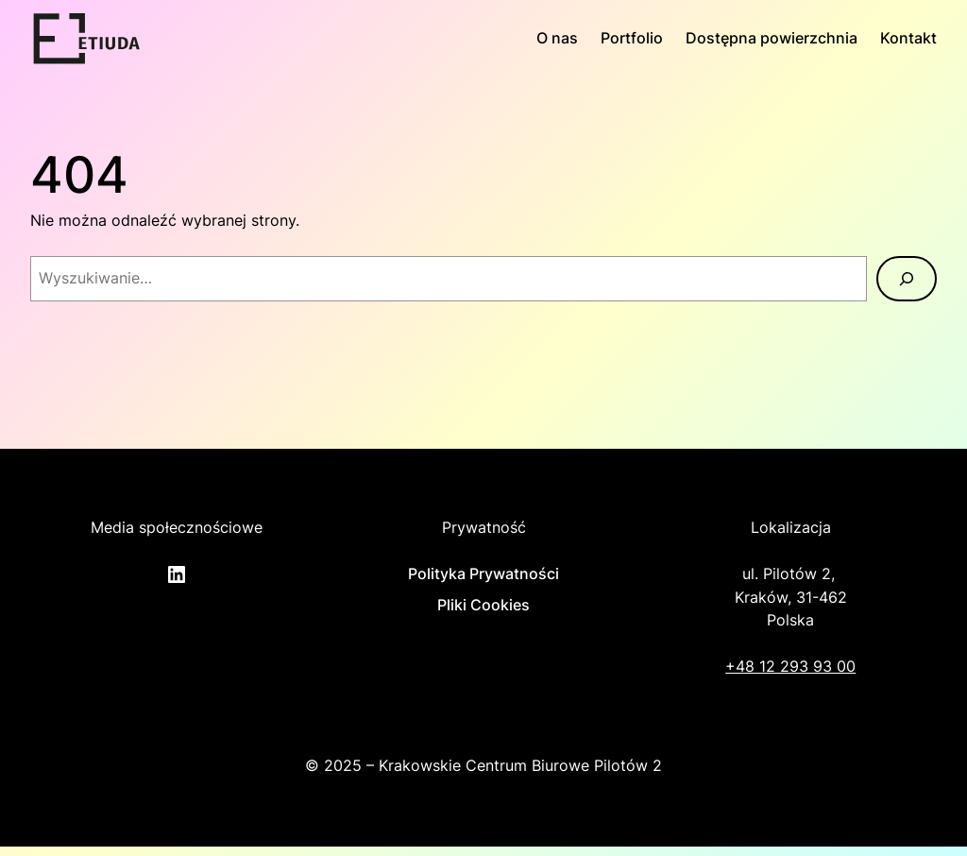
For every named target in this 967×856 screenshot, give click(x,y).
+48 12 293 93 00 (790, 667)
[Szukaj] (906, 278)
